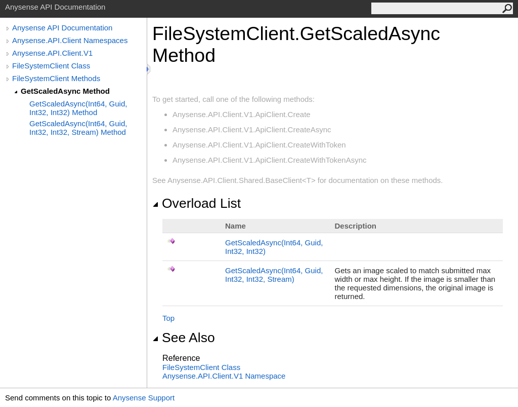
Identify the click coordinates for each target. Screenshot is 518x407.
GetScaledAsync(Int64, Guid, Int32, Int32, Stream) (274, 274)
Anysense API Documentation (62, 27)
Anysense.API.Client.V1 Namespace (223, 376)
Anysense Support (144, 397)
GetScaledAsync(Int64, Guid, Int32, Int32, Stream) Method (78, 127)
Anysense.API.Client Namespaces (69, 40)
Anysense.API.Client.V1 (52, 53)
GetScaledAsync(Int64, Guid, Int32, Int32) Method (78, 108)
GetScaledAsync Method (65, 91)
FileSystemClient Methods (56, 78)
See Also (183, 337)
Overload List (196, 203)
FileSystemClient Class (51, 65)
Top (168, 318)
